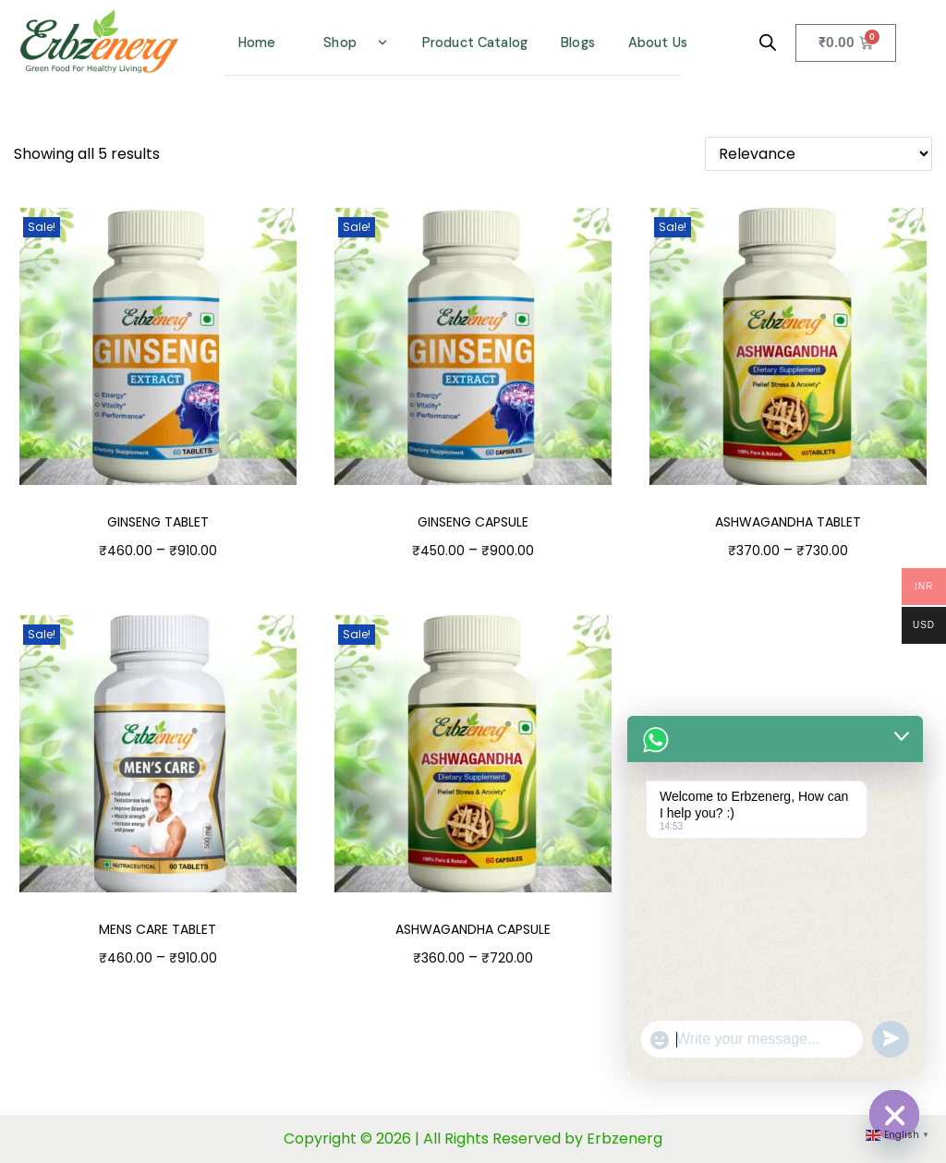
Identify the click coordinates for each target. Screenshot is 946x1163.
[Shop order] (818, 154)
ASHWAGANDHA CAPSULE (473, 929)
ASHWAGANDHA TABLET (788, 522)
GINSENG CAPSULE (473, 522)
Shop (340, 42)
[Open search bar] (767, 42)
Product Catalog (475, 42)
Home (257, 42)
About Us (657, 42)
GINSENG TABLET (158, 522)
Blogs (578, 42)
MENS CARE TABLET (157, 929)
